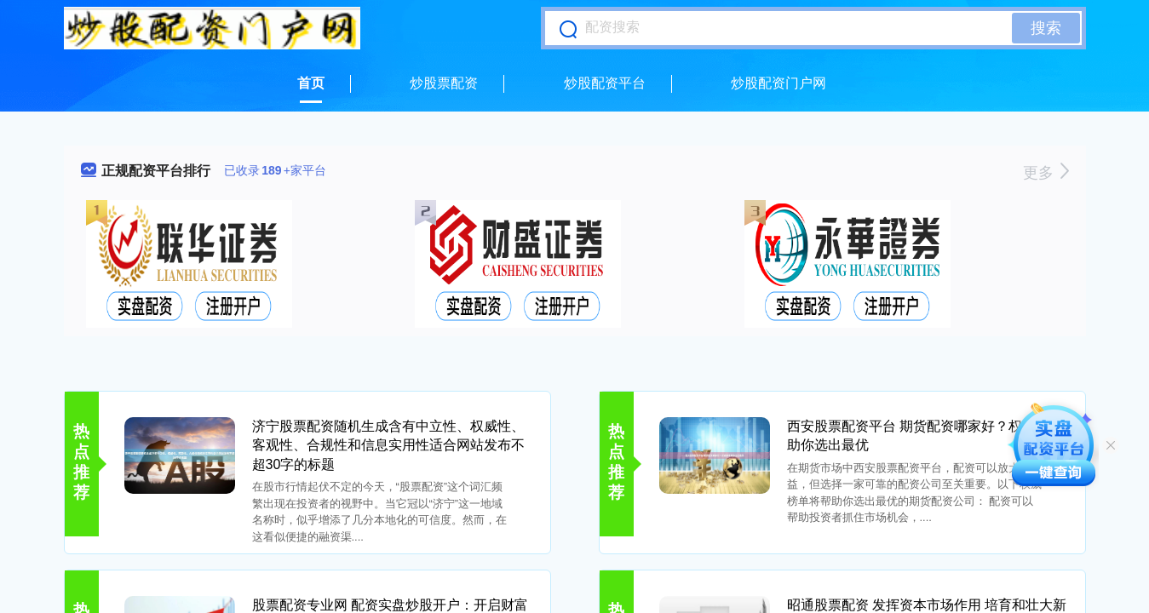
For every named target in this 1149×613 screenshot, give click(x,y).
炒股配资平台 (605, 83)
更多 (1045, 172)
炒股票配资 (444, 83)
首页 (311, 83)
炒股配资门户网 (778, 83)
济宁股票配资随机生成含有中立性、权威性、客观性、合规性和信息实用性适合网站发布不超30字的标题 (388, 445)
